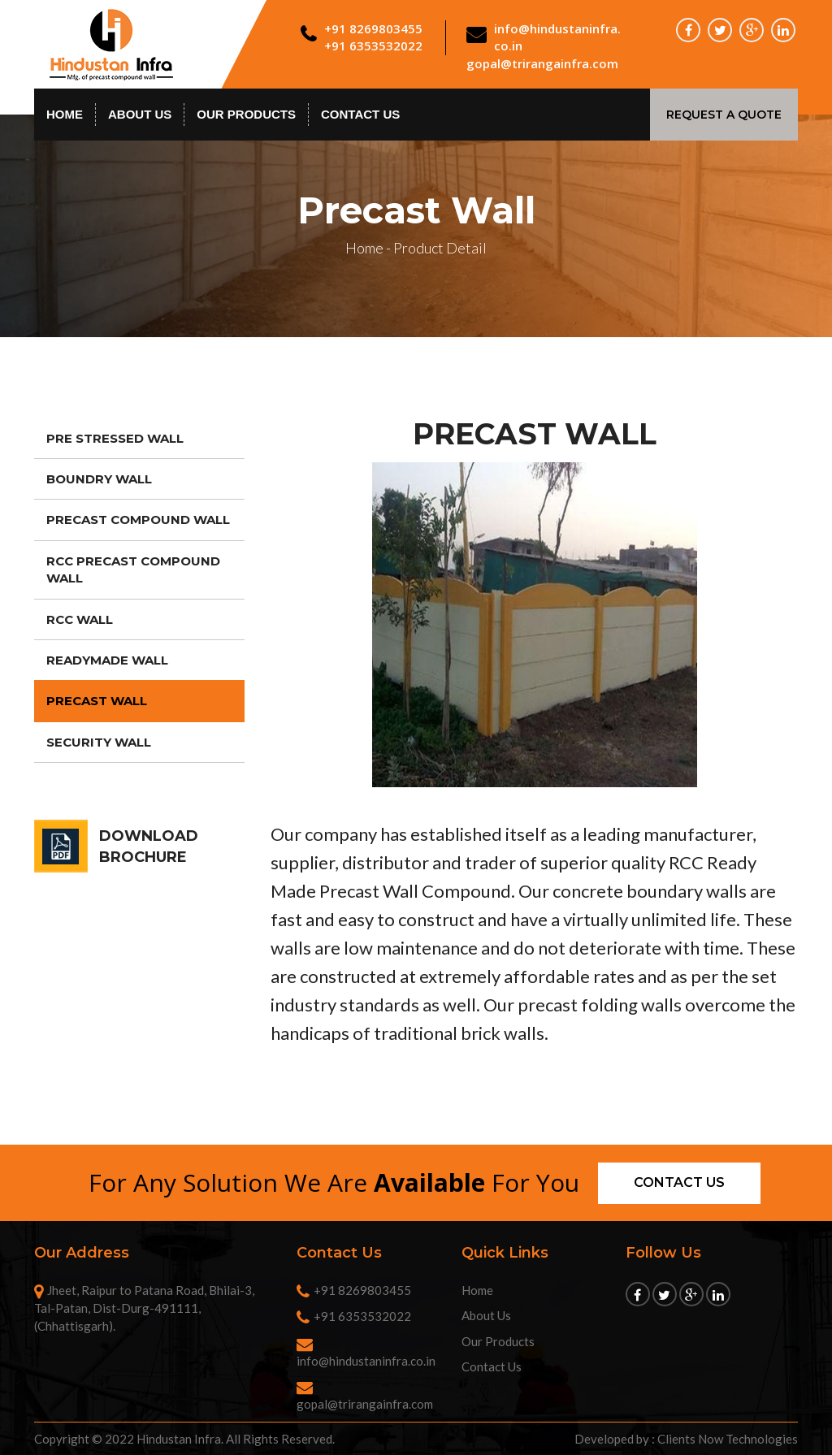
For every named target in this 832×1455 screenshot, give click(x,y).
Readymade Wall (107, 660)
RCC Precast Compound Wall (133, 569)
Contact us (679, 1182)
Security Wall (98, 742)
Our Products (246, 114)
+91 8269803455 (373, 28)
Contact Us (492, 1366)
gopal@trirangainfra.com (542, 63)
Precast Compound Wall (138, 519)
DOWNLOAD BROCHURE (148, 846)
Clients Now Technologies (727, 1438)
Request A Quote (724, 114)
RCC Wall (79, 619)
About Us (139, 114)
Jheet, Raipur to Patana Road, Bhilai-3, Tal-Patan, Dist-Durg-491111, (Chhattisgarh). (144, 1308)
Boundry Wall (99, 479)
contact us (360, 114)
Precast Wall (96, 700)
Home (64, 114)
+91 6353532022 (373, 45)
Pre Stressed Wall (115, 438)
